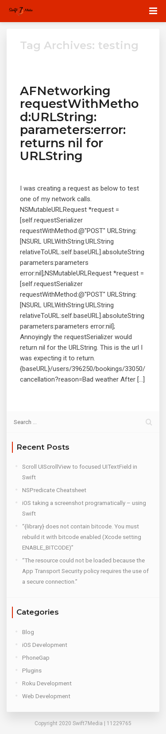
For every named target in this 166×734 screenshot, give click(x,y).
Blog (28, 631)
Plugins (32, 670)
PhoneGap (36, 657)
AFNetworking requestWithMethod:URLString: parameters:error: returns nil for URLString (79, 123)
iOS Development (44, 644)
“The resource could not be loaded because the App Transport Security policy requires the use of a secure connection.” (85, 571)
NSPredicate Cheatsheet (54, 489)
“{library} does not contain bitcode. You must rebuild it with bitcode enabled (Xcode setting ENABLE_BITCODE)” (81, 537)
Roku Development (47, 683)
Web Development (46, 696)
